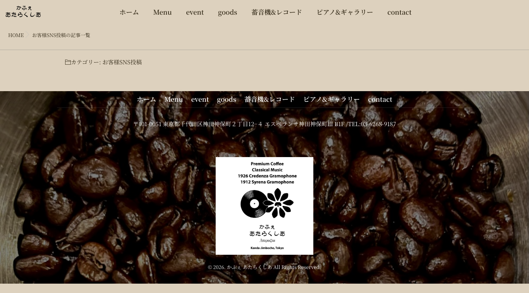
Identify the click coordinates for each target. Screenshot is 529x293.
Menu (162, 15)
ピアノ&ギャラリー (345, 15)
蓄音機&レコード (276, 15)
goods (227, 15)
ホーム (129, 15)
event (195, 15)
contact (399, 15)
